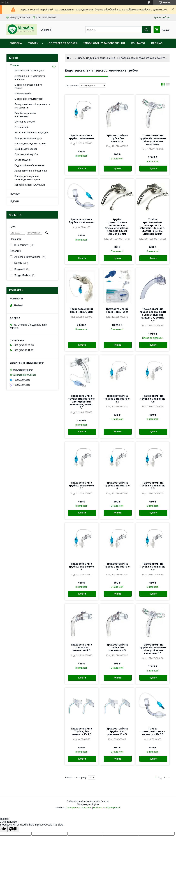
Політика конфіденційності (107, 807)
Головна (16, 43)
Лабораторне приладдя (28, 138)
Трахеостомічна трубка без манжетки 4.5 (117, 647)
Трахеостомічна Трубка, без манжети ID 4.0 (81, 731)
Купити (82, 168)
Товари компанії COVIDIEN (30, 184)
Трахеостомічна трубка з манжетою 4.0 (117, 398)
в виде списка (168, 85)
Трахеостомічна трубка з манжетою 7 (81, 566)
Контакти (138, 43)
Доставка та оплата (62, 43)
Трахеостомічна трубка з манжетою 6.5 (152, 485)
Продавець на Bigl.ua (88, 804)
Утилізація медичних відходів (31, 132)
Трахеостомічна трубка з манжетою (81, 137)
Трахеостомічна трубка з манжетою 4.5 (152, 398)
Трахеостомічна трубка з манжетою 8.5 (152, 566)
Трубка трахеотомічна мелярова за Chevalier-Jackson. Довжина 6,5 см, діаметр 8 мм (117, 226)
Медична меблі (23, 93)
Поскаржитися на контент (79, 807)
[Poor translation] (13, 829)
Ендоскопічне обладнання (29, 165)
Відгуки (14, 201)
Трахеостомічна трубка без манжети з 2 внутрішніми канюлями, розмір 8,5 (153, 315)
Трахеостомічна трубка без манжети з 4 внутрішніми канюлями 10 (153, 649)
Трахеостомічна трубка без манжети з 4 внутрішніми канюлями (153, 140)
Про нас (157, 43)
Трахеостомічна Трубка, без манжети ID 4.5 (117, 731)
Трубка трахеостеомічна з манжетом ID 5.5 (152, 731)
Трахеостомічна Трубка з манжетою (81, 221)
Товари (33, 43)
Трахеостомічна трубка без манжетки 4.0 (81, 647)
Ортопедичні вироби (26, 154)
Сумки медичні (23, 159)
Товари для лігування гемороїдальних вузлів (27, 178)
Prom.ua (105, 801)
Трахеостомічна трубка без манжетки (117, 138)
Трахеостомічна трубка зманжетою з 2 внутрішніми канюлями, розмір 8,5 (81, 401)
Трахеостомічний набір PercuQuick (81, 310)
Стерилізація (22, 127)
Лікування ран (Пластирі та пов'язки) (30, 78)
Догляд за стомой (25, 121)
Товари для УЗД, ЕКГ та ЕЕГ (30, 143)
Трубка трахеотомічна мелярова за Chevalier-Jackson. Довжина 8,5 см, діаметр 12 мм (152, 226)
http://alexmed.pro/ (23, 369)
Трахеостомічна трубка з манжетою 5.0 (81, 485)
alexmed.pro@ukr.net (24, 374)
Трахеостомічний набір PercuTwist (117, 310)
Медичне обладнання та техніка (28, 86)
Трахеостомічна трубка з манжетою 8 (117, 566)
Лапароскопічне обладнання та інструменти (32, 106)
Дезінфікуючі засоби (26, 149)
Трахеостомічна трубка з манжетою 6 (117, 485)
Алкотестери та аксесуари (29, 70)
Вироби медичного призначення (96, 58)
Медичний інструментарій (29, 98)
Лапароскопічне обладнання (31, 170)
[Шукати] (146, 29)
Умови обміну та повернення (104, 43)
